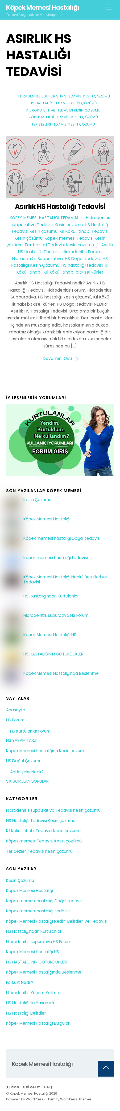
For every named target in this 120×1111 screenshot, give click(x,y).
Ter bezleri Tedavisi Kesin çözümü (63, 124)
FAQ (48, 1087)
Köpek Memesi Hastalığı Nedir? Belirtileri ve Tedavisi (65, 579)
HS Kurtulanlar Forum (30, 731)
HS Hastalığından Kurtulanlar (51, 596)
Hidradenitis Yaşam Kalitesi (33, 993)
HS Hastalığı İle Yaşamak (30, 1003)
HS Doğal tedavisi (83, 259)
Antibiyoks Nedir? (27, 772)
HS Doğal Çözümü (24, 761)
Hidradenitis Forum (81, 252)
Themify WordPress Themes (69, 1099)
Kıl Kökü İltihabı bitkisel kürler (73, 272)
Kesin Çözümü (37, 499)
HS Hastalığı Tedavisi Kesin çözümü (63, 103)
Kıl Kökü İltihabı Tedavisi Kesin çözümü (63, 110)
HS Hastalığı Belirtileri (26, 1013)
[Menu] (108, 7)
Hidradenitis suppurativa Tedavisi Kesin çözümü (63, 96)
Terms (12, 1087)
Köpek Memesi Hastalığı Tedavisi (44, 217)
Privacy (31, 1087)
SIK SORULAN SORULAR (27, 781)
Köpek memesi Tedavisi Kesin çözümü (63, 117)
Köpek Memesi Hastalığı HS (49, 634)
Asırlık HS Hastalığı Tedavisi (60, 206)
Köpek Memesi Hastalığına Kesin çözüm (45, 750)
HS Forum (15, 720)
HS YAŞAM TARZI (21, 740)
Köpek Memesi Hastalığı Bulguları (38, 1023)
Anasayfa (15, 710)
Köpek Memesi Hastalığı (46, 519)
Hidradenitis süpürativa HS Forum (56, 615)
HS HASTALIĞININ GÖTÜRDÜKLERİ (54, 654)
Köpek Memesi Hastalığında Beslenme (61, 673)
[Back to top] (106, 1069)
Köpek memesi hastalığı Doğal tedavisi (62, 538)
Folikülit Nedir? (19, 982)
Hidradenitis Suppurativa (37, 259)
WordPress (34, 1099)
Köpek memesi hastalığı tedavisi (55, 557)
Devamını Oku (57, 358)
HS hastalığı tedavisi (82, 265)
